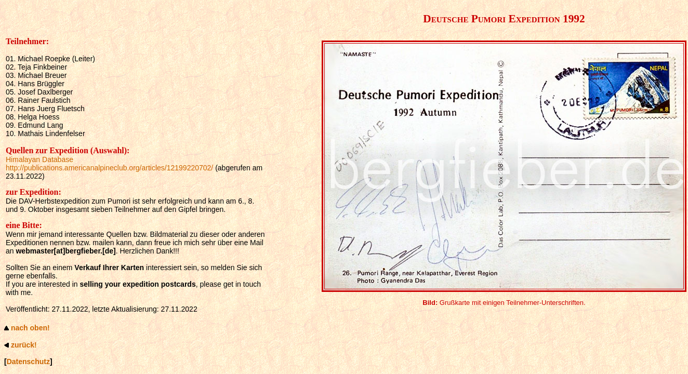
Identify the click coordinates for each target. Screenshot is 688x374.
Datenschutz (28, 361)
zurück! (24, 345)
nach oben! (30, 328)
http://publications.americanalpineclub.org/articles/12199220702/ (109, 168)
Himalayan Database (39, 159)
